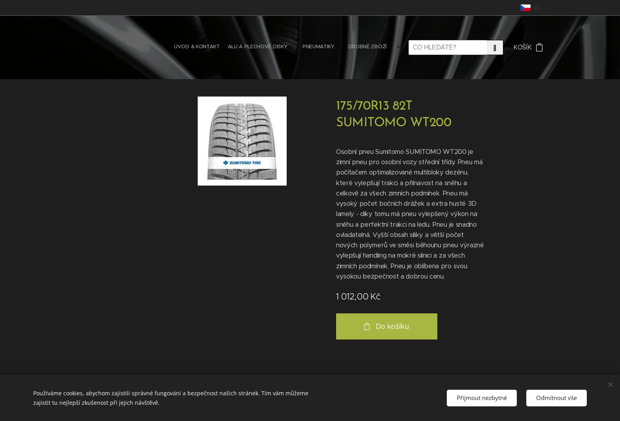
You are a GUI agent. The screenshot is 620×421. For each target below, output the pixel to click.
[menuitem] (342, 47)
